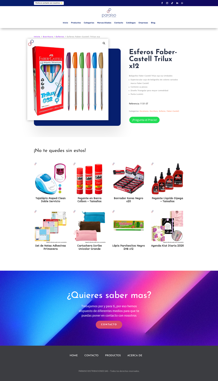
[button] (103, 43)
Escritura (48, 37)
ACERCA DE (134, 355)
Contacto (118, 23)
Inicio (65, 23)
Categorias (89, 23)
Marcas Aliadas (104, 23)
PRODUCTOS (113, 355)
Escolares (144, 111)
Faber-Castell (173, 111)
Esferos (60, 37)
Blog (153, 23)
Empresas (143, 23)
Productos (76, 23)
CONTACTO (109, 325)
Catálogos (131, 23)
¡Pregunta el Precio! (144, 120)
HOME (74, 355)
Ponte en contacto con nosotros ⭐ (48, 3)
